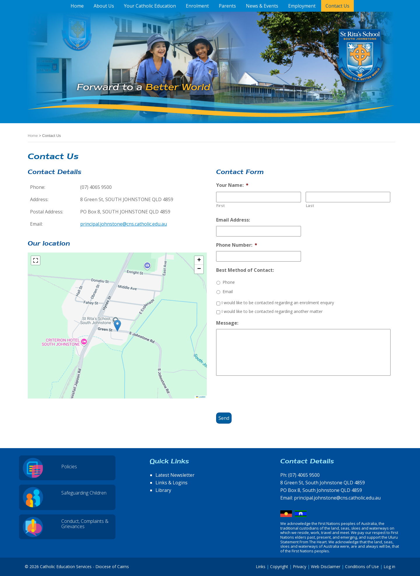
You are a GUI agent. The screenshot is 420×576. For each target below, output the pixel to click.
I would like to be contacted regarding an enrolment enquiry (277, 302)
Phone (229, 282)
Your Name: (232, 185)
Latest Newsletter (175, 475)
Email (228, 291)
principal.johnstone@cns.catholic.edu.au (123, 224)
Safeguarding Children (83, 493)
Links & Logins (171, 482)
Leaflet (200, 397)
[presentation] (260, 391)
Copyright (279, 566)
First (220, 205)
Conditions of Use (362, 566)
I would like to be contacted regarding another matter (272, 311)
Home (33, 135)
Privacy (299, 566)
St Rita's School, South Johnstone (331, 65)
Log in (389, 566)
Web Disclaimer (325, 566)
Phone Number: (236, 245)
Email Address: (233, 220)
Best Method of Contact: (245, 270)
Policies (69, 466)
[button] (117, 326)
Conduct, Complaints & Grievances (84, 524)
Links (260, 566)
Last (310, 205)
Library (163, 490)
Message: (227, 323)
